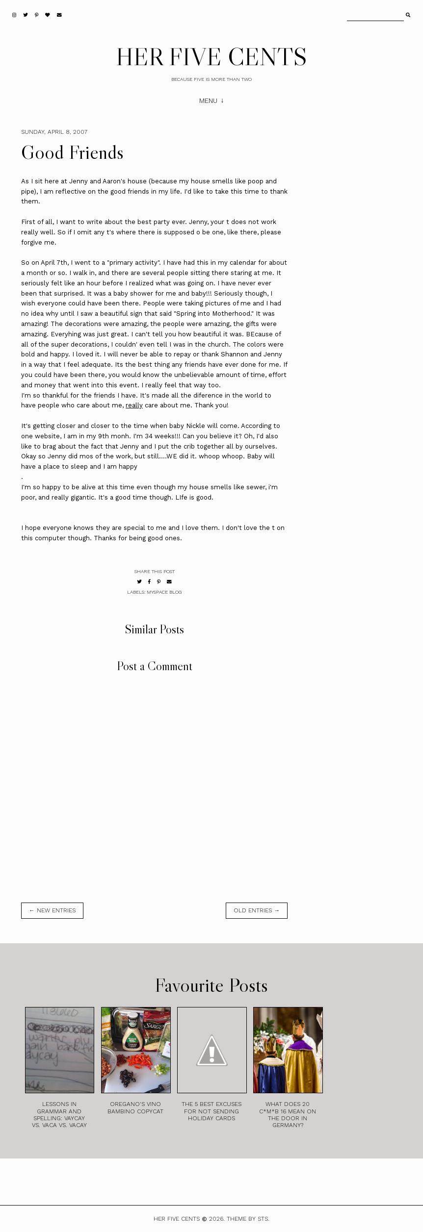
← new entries (52, 910)
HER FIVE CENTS (211, 56)
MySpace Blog (164, 592)
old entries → (257, 910)
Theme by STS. (248, 1218)
